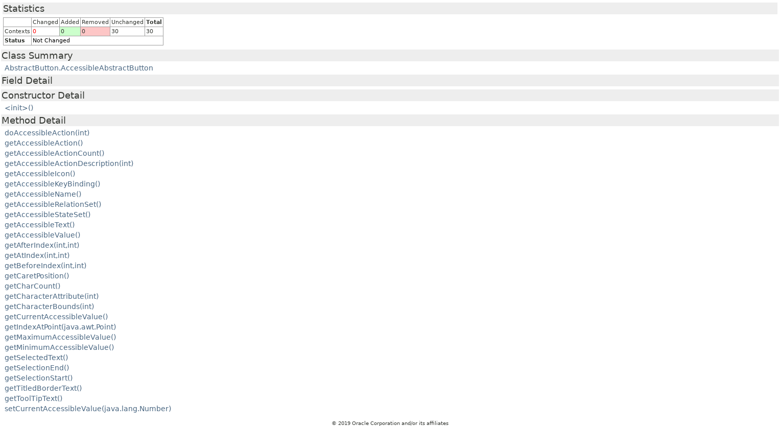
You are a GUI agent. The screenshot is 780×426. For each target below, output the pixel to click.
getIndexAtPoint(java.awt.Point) (60, 327)
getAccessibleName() (43, 194)
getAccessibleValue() (42, 235)
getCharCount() (32, 286)
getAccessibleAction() (44, 143)
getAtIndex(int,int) (37, 255)
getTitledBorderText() (43, 388)
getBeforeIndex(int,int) (45, 266)
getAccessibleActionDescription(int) (69, 163)
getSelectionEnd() (37, 368)
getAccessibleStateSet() (47, 214)
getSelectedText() (36, 357)
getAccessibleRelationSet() (53, 204)
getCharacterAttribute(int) (52, 296)
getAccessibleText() (40, 225)
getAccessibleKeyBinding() (52, 184)
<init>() (19, 108)
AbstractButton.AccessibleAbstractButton (79, 68)
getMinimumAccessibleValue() (59, 347)
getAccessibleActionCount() (54, 153)
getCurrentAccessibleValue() (56, 317)
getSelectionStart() (39, 378)
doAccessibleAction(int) (47, 133)
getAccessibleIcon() (40, 174)
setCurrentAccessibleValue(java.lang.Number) (88, 409)
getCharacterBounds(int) (49, 306)
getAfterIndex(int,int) (42, 245)
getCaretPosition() (37, 276)
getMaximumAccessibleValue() (60, 337)
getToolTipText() (33, 398)
